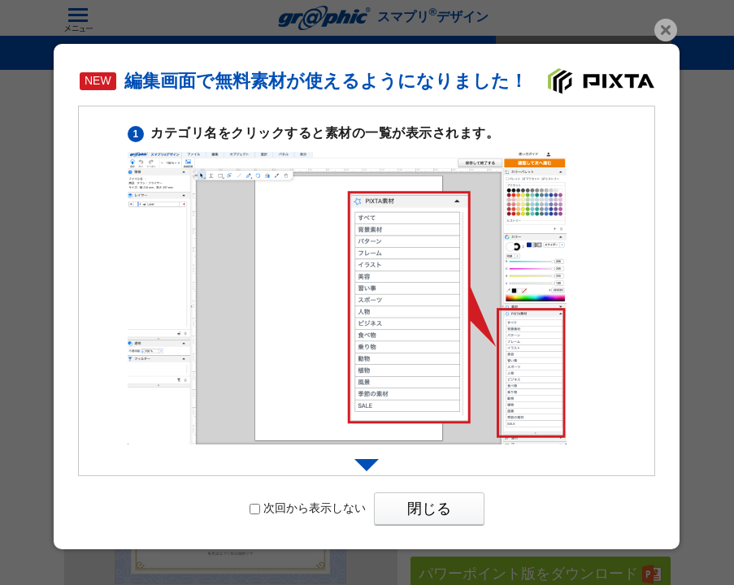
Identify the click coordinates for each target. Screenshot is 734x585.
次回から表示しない (308, 507)
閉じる (429, 508)
